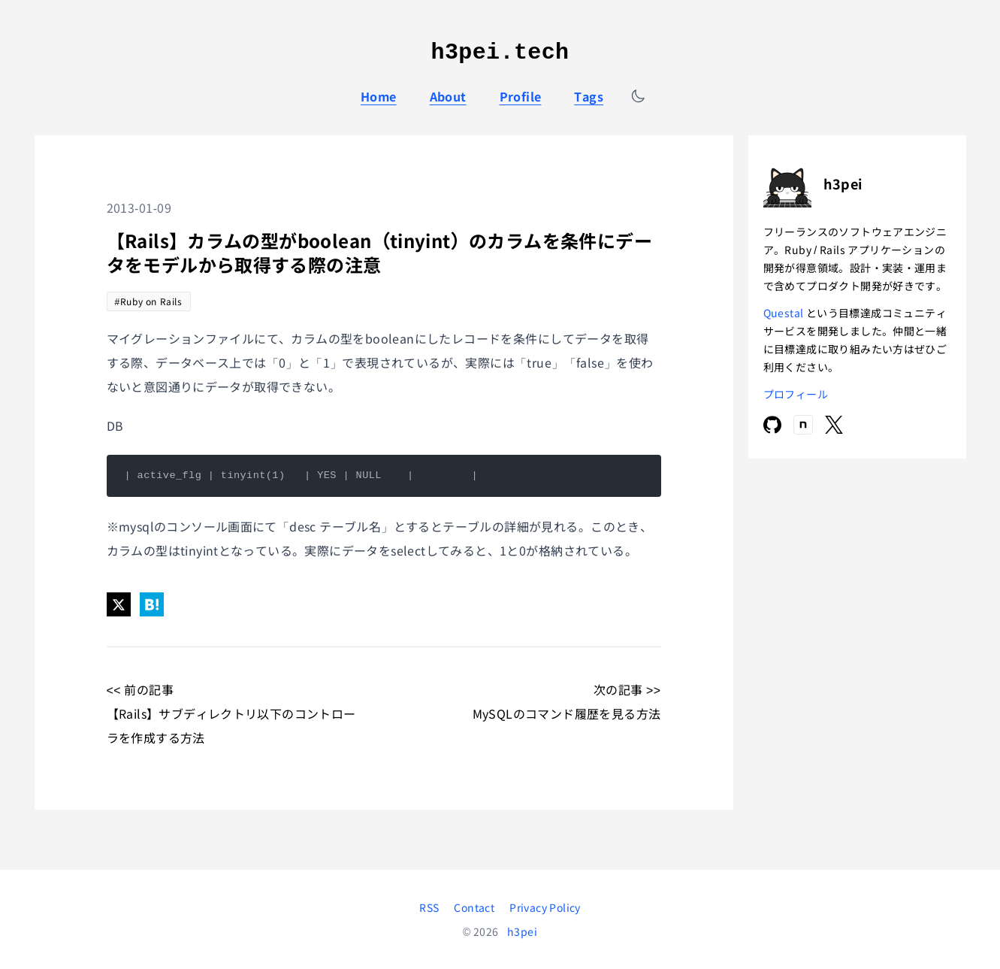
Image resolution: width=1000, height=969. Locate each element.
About (448, 96)
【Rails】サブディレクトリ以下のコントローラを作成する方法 (231, 725)
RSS (429, 907)
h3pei (522, 931)
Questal (784, 312)
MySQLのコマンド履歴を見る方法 (567, 713)
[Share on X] (119, 604)
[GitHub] (772, 425)
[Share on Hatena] (152, 604)
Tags (588, 96)
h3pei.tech (500, 52)
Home (379, 96)
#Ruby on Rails (149, 301)
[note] (803, 425)
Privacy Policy (545, 907)
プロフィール (795, 393)
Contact (474, 907)
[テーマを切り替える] (637, 96)
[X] (834, 425)
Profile (521, 96)
